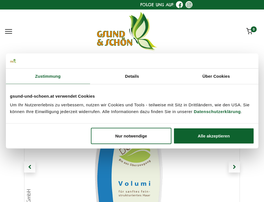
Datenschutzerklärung (217, 111)
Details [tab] (132, 76)
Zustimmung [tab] (48, 76)
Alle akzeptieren (214, 136)
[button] (29, 167)
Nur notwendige (131, 136)
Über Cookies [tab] (216, 76)
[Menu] (8, 31)
